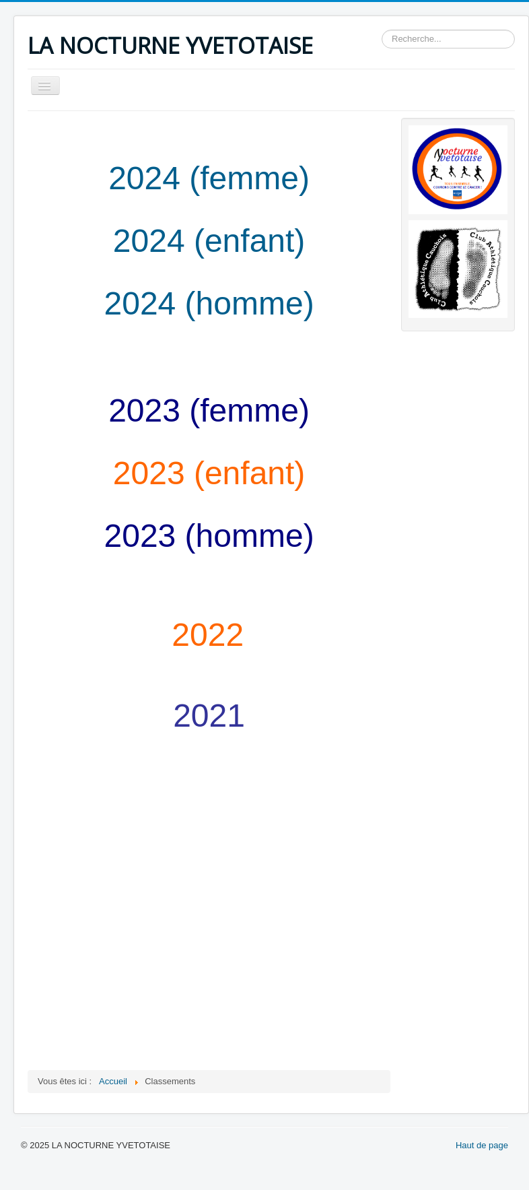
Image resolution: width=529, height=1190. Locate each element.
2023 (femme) (209, 410)
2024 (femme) (209, 178)
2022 (208, 635)
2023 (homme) (209, 536)
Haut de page (482, 1145)
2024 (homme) (209, 303)
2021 (209, 715)
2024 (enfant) (209, 241)
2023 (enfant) (209, 473)
